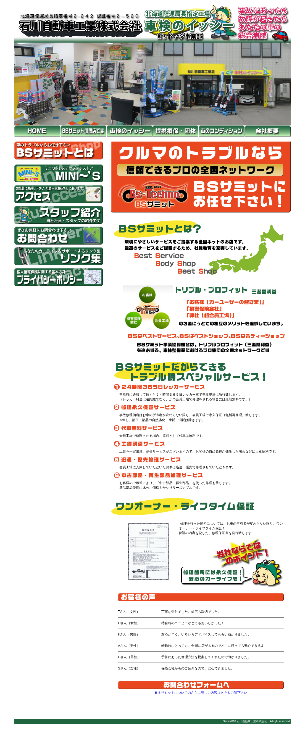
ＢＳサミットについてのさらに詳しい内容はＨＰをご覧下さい (200, 693)
